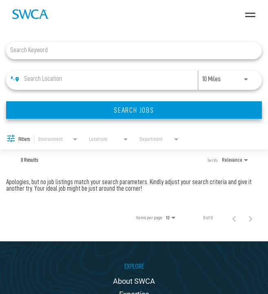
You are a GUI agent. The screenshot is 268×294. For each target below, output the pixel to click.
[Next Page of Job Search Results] (250, 217)
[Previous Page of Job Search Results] (234, 217)
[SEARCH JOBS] (134, 110)
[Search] (134, 110)
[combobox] (130, 50)
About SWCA (134, 281)
